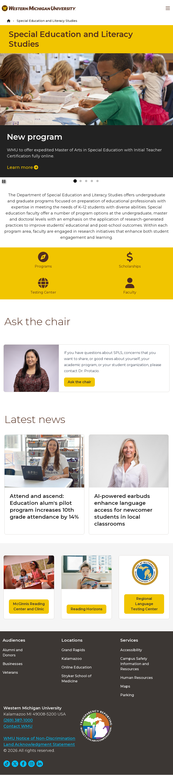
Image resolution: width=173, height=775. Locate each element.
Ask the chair (79, 382)
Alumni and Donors (13, 652)
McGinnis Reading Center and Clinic (29, 606)
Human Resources (136, 678)
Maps (125, 686)
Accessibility (131, 650)
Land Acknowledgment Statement (39, 744)
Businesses (13, 664)
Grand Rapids (73, 650)
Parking (127, 695)
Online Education (76, 667)
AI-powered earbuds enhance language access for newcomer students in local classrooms (123, 510)
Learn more (22, 167)
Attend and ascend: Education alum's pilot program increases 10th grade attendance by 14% (44, 506)
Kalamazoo (71, 659)
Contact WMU (18, 726)
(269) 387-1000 (18, 720)
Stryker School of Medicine (76, 678)
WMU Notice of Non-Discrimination (39, 738)
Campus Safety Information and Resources (134, 664)
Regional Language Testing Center (144, 604)
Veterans (10, 672)
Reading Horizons (86, 609)
